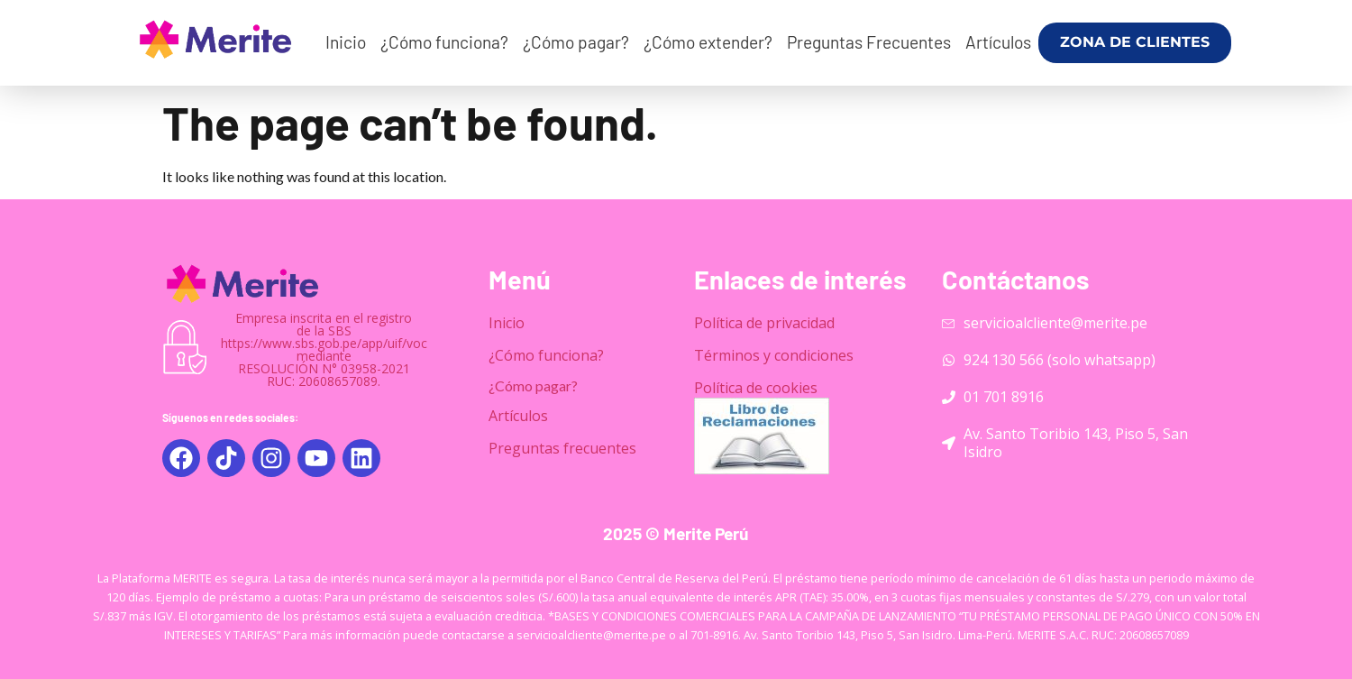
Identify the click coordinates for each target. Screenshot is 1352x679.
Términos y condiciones (774, 355)
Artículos (998, 42)
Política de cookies (756, 388)
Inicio (345, 42)
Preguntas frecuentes (562, 448)
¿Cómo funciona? (444, 42)
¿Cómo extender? (708, 42)
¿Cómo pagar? (576, 42)
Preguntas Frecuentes (869, 42)
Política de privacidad (764, 323)
